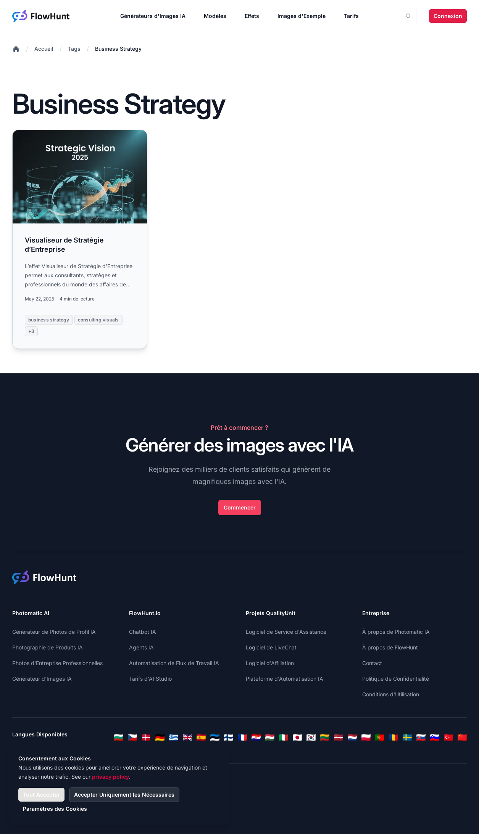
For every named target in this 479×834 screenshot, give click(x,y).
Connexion (448, 16)
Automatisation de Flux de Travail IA (174, 663)
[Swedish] (407, 737)
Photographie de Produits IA (47, 647)
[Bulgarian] (118, 737)
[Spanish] (201, 737)
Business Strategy (118, 48)
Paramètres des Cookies (55, 808)
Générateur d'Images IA (42, 678)
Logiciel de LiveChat (271, 647)
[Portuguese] (379, 737)
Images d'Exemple (301, 16)
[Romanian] (393, 737)
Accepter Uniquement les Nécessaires (124, 794)
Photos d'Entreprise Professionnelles (57, 663)
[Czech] (132, 737)
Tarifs (351, 16)
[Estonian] (214, 737)
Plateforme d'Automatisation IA (284, 678)
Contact (372, 663)
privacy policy (110, 776)
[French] (242, 737)
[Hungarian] (269, 737)
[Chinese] (462, 737)
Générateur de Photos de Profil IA (54, 631)
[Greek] (173, 737)
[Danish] (146, 737)
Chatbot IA (142, 631)
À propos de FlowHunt (390, 647)
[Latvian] (338, 737)
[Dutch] (352, 737)
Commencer (240, 507)
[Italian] (283, 737)
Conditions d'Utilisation (390, 694)
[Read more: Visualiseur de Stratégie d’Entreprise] (80, 239)
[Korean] (311, 737)
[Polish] (366, 737)
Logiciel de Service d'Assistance (286, 631)
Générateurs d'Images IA (152, 16)
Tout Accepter (41, 794)
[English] (187, 737)
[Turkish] (448, 737)
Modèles (215, 16)
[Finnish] (228, 737)
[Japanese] (297, 737)
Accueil (43, 48)
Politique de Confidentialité (395, 678)
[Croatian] (256, 737)
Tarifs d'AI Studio (150, 678)
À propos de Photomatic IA (396, 631)
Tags (74, 48)
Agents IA (141, 647)
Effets (252, 16)
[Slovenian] (434, 737)
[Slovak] (421, 737)
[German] (160, 737)
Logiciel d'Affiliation (270, 663)
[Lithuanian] (324, 737)
